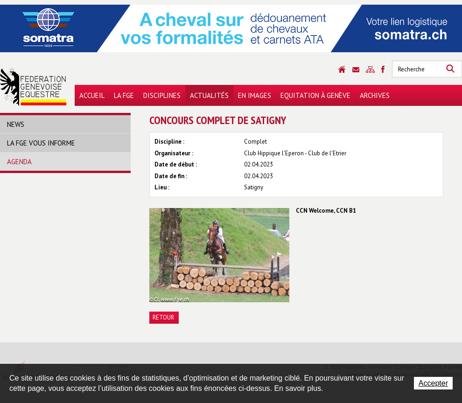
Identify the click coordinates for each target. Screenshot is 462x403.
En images (254, 95)
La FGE (124, 95)
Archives (375, 95)
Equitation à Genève (315, 95)
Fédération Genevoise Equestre (33, 87)
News (15, 124)
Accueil (92, 95)
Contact (355, 69)
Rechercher (450, 69)
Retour (163, 317)
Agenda (19, 161)
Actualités (209, 95)
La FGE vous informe (41, 143)
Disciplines (162, 95)
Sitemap (370, 69)
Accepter (433, 383)
